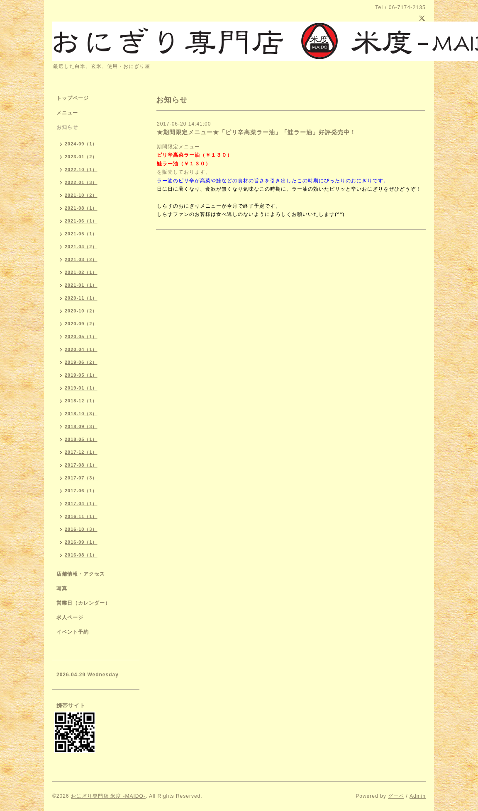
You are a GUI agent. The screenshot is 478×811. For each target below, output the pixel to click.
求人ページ (69, 617)
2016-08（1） (81, 554)
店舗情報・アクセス (80, 574)
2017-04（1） (81, 503)
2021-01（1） (81, 285)
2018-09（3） (81, 426)
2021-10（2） (81, 195)
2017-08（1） (81, 464)
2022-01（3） (81, 182)
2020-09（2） (81, 323)
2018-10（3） (81, 413)
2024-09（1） (81, 143)
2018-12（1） (81, 400)
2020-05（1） (81, 336)
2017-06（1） (81, 490)
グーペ (396, 796)
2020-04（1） (81, 349)
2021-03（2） (81, 259)
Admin (418, 796)
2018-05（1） (81, 439)
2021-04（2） (81, 246)
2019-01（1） (81, 387)
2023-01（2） (81, 156)
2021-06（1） (81, 220)
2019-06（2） (81, 362)
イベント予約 (72, 632)
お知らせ (67, 127)
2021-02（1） (81, 272)
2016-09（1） (81, 542)
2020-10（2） (81, 310)
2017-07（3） (81, 477)
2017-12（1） (81, 452)
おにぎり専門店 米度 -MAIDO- (108, 796)
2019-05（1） (81, 375)
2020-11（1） (81, 297)
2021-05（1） (81, 233)
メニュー (67, 113)
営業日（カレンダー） (83, 603)
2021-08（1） (81, 208)
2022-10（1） (81, 169)
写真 (61, 588)
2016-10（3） (81, 529)
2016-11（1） (81, 516)
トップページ (72, 98)
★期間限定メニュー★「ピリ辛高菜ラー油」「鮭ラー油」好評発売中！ (256, 132)
